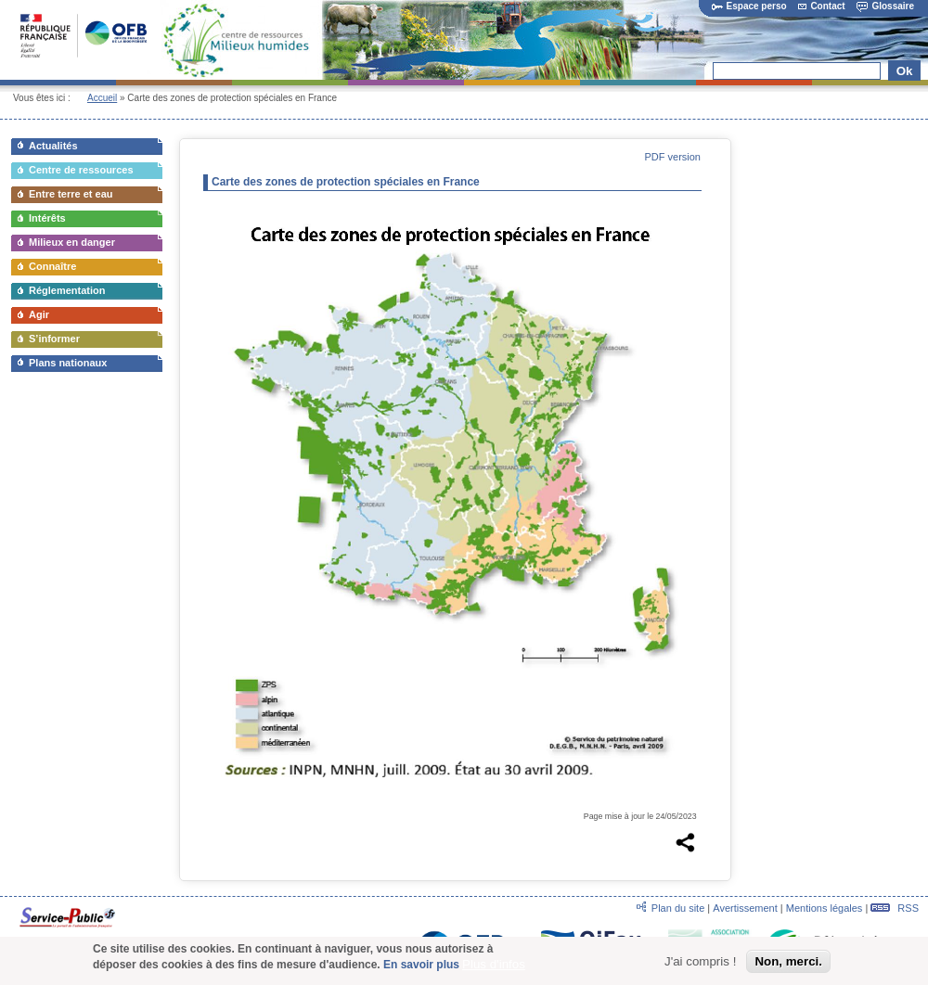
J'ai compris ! (700, 963)
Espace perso (749, 6)
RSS (894, 908)
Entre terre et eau (70, 193)
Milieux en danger (72, 242)
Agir (39, 314)
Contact (821, 6)
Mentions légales (824, 908)
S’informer (54, 338)
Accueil (102, 98)
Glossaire (885, 6)
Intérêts (47, 218)
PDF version (672, 156)
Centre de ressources (81, 169)
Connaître (52, 266)
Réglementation (67, 290)
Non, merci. (788, 963)
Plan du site (677, 908)
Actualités (53, 145)
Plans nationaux (68, 362)
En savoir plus (421, 967)
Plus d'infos (493, 967)
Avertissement (745, 908)
